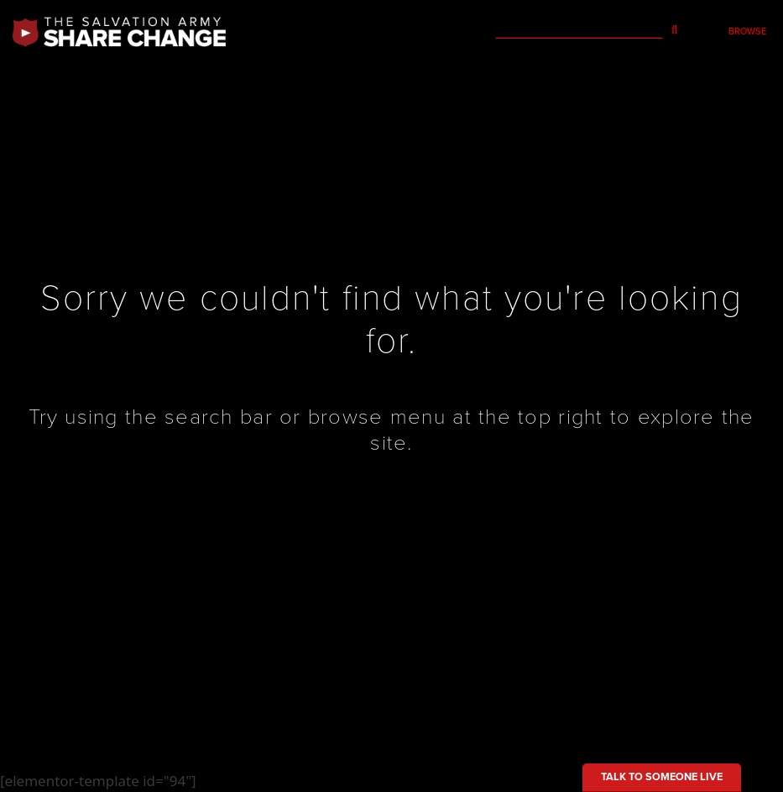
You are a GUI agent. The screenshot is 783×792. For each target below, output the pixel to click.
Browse (747, 31)
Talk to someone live (662, 777)
